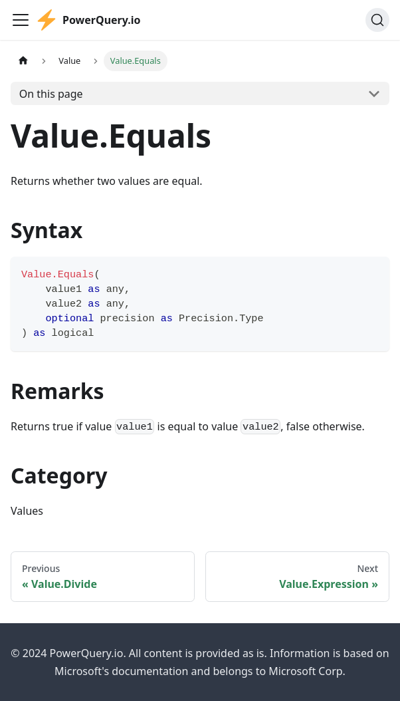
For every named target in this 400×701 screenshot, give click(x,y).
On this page (51, 93)
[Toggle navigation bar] (21, 20)
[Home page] (23, 61)
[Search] (377, 20)
